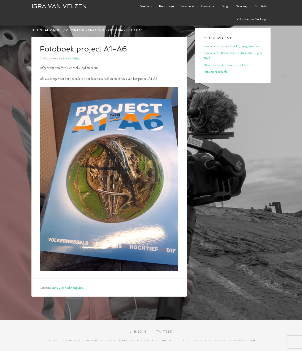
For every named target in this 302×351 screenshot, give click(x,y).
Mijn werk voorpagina (71, 287)
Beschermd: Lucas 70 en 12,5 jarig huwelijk (231, 46)
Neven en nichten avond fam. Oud (225, 65)
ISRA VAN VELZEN (59, 6)
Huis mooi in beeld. (215, 71)
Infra (55, 287)
